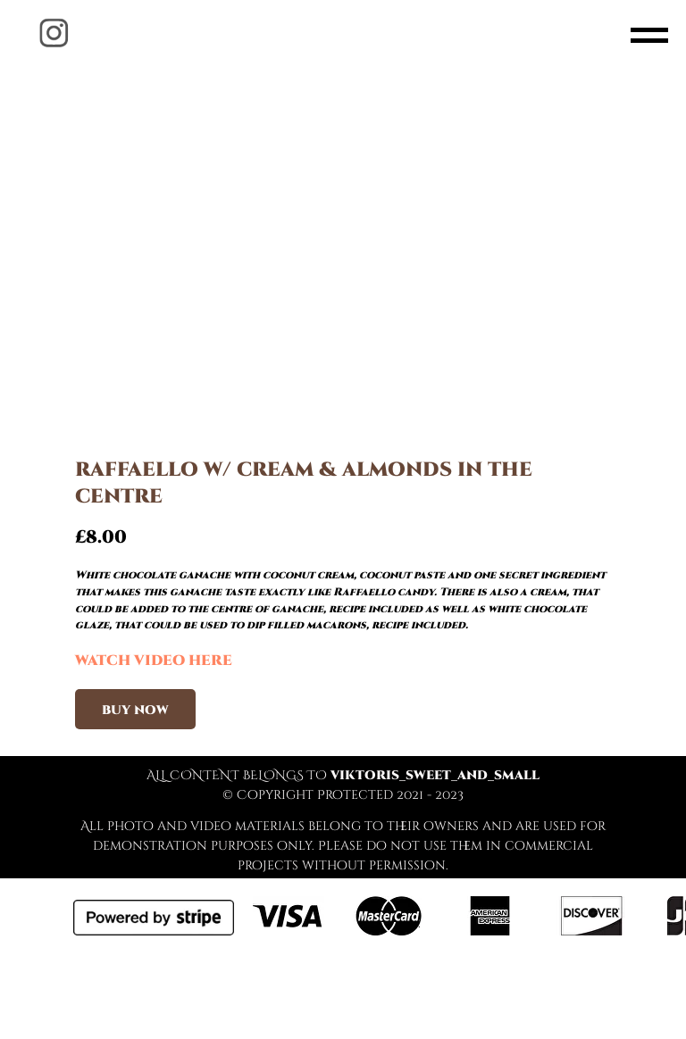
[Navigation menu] (649, 36)
